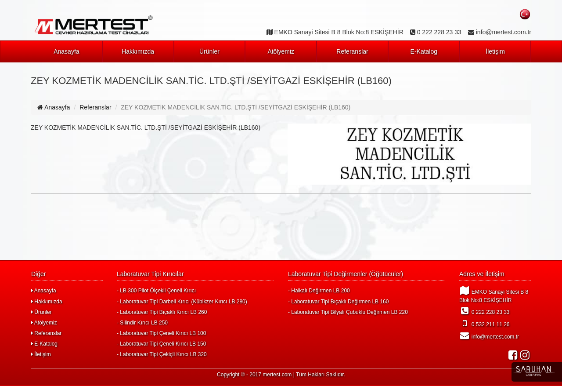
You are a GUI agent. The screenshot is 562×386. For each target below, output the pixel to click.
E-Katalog (424, 51)
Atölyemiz (280, 51)
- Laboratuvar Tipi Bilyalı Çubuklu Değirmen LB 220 (348, 312)
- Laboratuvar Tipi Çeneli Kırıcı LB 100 (161, 333)
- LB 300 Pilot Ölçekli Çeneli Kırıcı (156, 291)
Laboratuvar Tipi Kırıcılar (150, 273)
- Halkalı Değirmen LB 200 (319, 291)
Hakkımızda (138, 51)
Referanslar (352, 51)
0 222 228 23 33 (484, 310)
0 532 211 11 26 (484, 323)
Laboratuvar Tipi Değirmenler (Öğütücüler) (345, 273)
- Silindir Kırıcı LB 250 (142, 323)
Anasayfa (66, 51)
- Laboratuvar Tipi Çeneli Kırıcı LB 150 (161, 344)
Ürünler (209, 51)
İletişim (495, 51)
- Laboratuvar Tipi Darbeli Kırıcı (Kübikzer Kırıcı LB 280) (182, 302)
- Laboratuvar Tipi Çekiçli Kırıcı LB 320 (162, 354)
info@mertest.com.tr (489, 335)
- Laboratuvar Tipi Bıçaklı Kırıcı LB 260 (162, 312)
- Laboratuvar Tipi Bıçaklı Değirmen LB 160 (338, 302)
